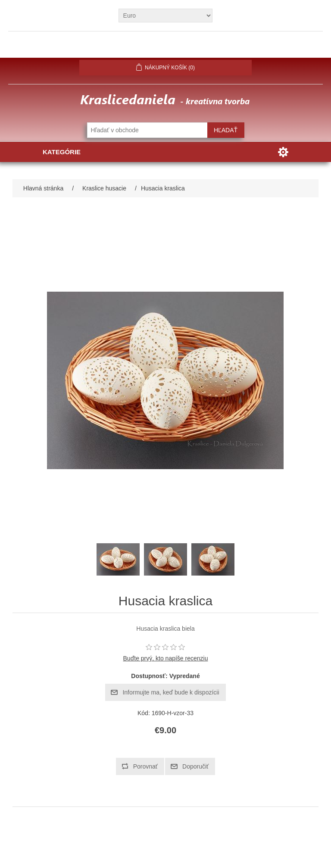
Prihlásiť (166, 48)
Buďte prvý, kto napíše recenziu (165, 658)
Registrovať (117, 48)
